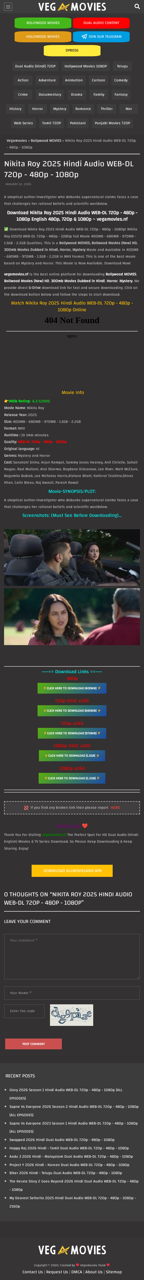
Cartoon (98, 80)
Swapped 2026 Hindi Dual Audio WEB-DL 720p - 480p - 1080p (62, 1139)
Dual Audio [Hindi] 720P (35, 66)
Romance (83, 108)
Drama (76, 94)
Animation (74, 80)
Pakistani (78, 123)
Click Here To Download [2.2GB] (72, 778)
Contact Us (32, 1272)
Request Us (57, 1272)
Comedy (121, 80)
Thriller (107, 108)
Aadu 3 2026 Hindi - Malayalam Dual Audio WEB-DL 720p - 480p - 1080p (71, 1156)
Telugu (122, 66)
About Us (94, 1272)
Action (23, 80)
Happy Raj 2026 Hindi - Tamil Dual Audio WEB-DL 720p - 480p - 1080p (69, 1148)
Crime (23, 94)
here (115, 808)
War (129, 108)
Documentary (50, 94)
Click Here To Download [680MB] (72, 711)
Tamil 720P (51, 123)
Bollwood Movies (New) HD (26, 281)
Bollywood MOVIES (121, 274)
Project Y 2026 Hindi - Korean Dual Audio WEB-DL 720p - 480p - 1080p (69, 1164)
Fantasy (121, 94)
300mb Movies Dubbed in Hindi (78, 281)
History (15, 108)
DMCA (76, 1272)
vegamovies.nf (16, 274)
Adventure (47, 80)
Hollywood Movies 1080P (86, 66)
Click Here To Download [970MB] (72, 733)
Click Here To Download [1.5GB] (72, 756)
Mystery (59, 108)
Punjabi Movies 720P (112, 123)
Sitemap (114, 1272)
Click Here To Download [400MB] (72, 688)
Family (98, 94)
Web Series (23, 123)
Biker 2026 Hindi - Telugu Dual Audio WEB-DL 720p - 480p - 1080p (65, 1173)
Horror (37, 108)
